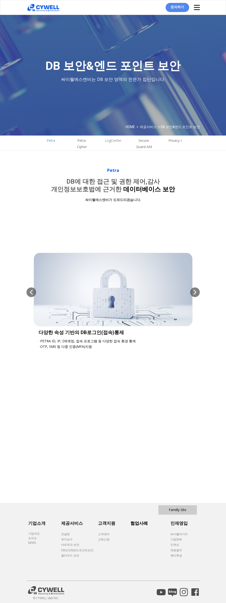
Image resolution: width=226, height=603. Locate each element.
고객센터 (104, 534)
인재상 (174, 545)
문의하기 (177, 7)
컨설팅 (65, 534)
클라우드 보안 (70, 555)
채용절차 (176, 550)
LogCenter (113, 140)
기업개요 (34, 534)
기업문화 (176, 539)
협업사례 (139, 523)
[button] (31, 292)
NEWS (32, 543)
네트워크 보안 (70, 545)
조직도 (32, 538)
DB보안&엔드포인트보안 (77, 550)
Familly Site (177, 509)
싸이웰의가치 (179, 534)
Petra (51, 140)
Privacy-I (175, 140)
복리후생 (176, 555)
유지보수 (67, 539)
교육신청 (104, 539)
